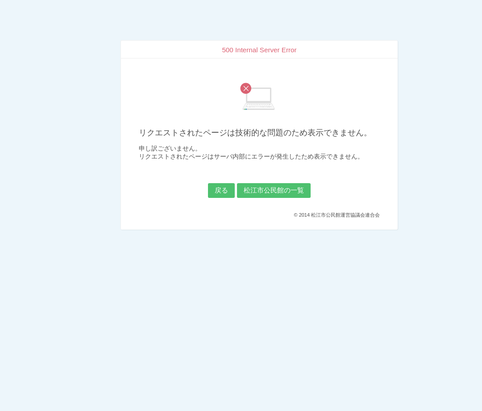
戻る (221, 190)
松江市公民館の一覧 (274, 190)
